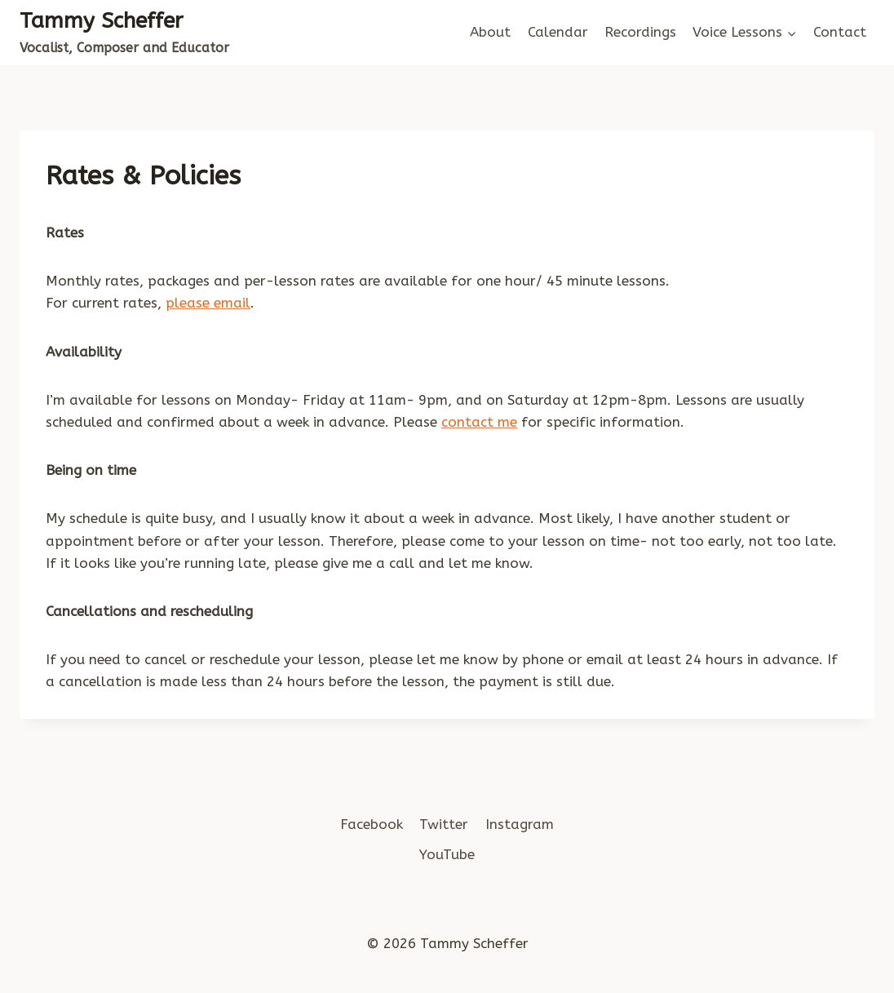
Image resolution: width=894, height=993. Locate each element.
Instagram (519, 824)
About (490, 32)
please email (208, 303)
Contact (839, 32)
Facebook (371, 824)
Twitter (443, 824)
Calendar (558, 32)
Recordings (640, 32)
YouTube (447, 854)
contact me (479, 422)
